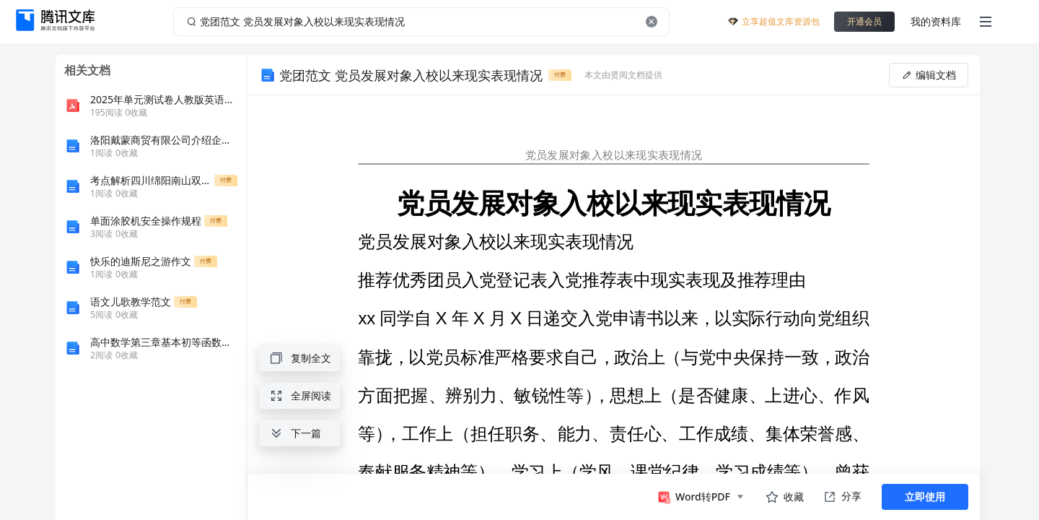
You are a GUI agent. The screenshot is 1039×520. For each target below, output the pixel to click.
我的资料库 (936, 21)
